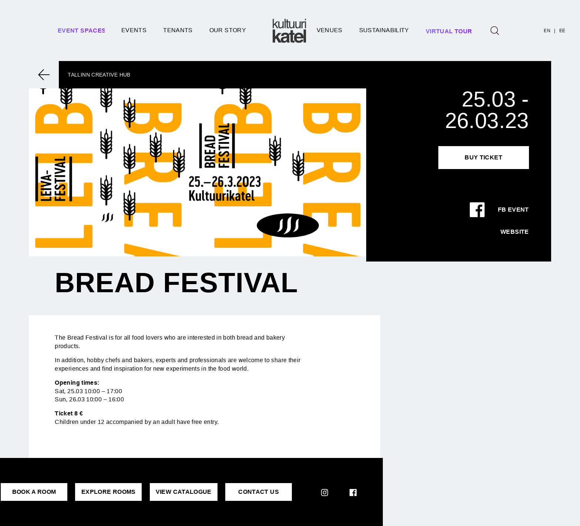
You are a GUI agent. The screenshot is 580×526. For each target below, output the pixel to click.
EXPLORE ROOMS (108, 492)
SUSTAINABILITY (384, 30)
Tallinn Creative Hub (99, 75)
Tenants (178, 30)
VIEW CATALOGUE (184, 492)
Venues (330, 30)
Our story (227, 30)
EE (562, 30)
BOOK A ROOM (34, 492)
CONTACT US (258, 492)
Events (133, 30)
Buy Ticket (483, 157)
